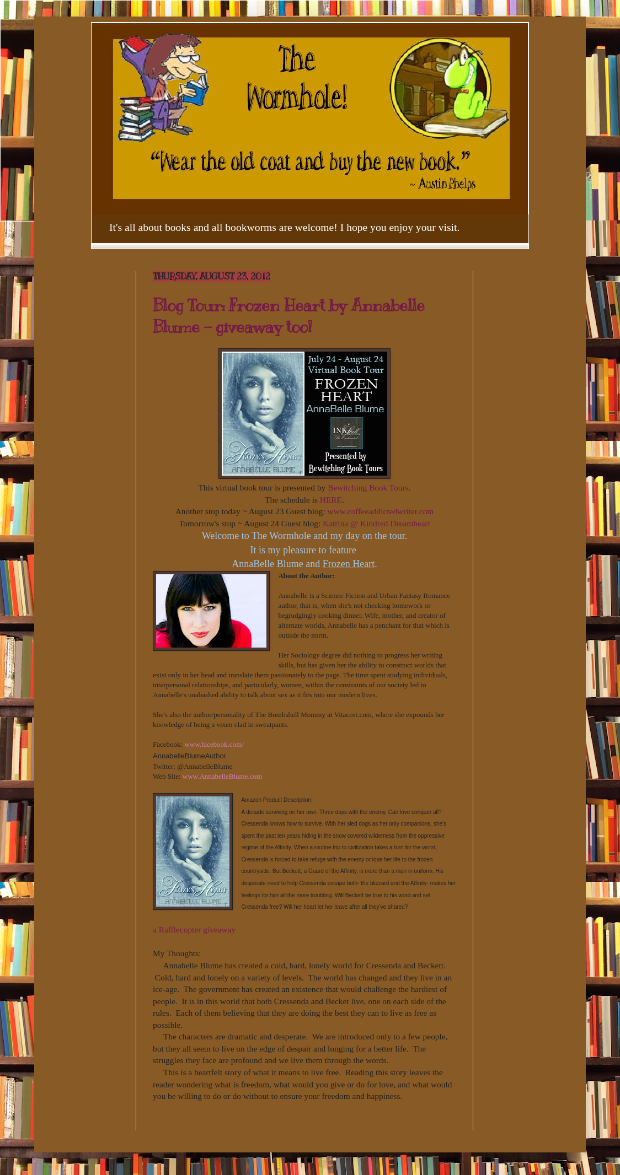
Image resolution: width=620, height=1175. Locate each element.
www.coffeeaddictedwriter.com (381, 511)
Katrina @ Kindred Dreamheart (376, 523)
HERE (331, 499)
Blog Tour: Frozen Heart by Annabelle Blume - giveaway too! (289, 316)
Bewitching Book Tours (368, 487)
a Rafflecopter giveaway (194, 929)
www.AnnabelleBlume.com (222, 776)
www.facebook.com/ (213, 744)
